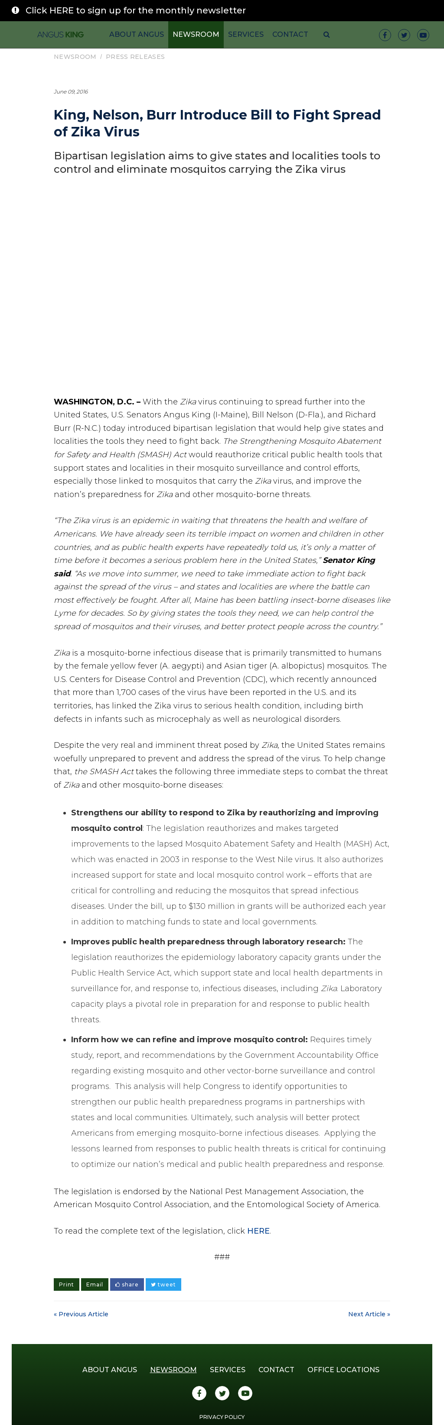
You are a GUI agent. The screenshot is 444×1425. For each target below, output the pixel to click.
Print (66, 1284)
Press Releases (135, 57)
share (127, 1284)
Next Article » (369, 1314)
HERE (258, 1231)
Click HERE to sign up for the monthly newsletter (136, 10)
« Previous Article (81, 1314)
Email (94, 1284)
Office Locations (343, 1370)
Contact (290, 34)
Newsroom (196, 34)
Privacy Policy (222, 1417)
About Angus (136, 34)
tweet (163, 1284)
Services (246, 34)
